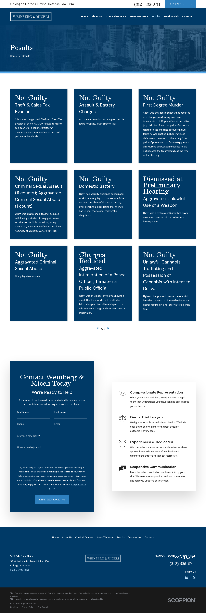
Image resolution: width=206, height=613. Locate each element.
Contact (149, 537)
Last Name (57, 412)
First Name (19, 412)
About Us (67, 537)
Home (55, 537)
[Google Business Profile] (186, 577)
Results (121, 537)
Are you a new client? (24, 436)
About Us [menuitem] (96, 16)
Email (54, 424)
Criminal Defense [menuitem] (116, 16)
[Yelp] (194, 577)
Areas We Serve (105, 537)
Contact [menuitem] (187, 16)
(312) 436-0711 (147, 4)
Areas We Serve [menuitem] (138, 16)
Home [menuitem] (84, 16)
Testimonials (134, 537)
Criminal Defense (84, 537)
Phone (16, 424)
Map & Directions (19, 569)
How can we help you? (25, 447)
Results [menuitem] (156, 16)
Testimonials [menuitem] (171, 16)
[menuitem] (14, 607)
